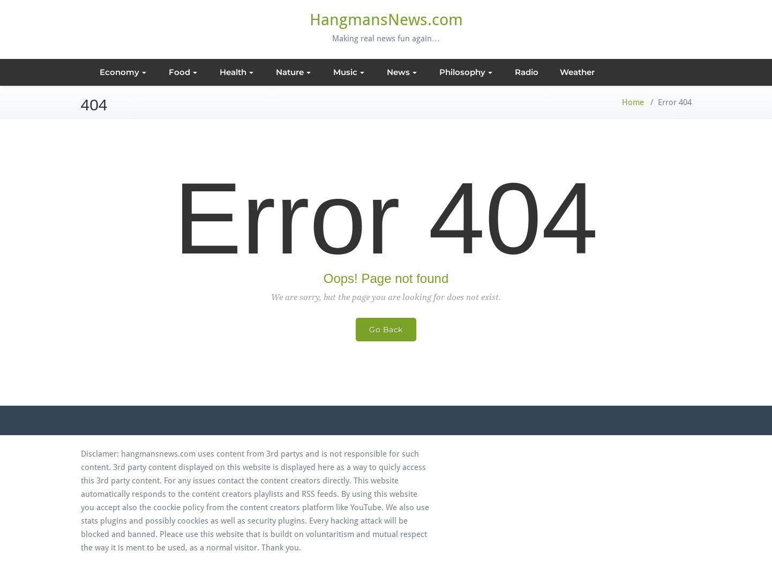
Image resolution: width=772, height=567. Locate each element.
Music (348, 72)
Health (236, 72)
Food (183, 72)
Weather (577, 72)
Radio (526, 72)
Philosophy (465, 72)
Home (633, 102)
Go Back (386, 329)
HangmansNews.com (386, 19)
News (402, 72)
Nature (293, 72)
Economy (123, 72)
